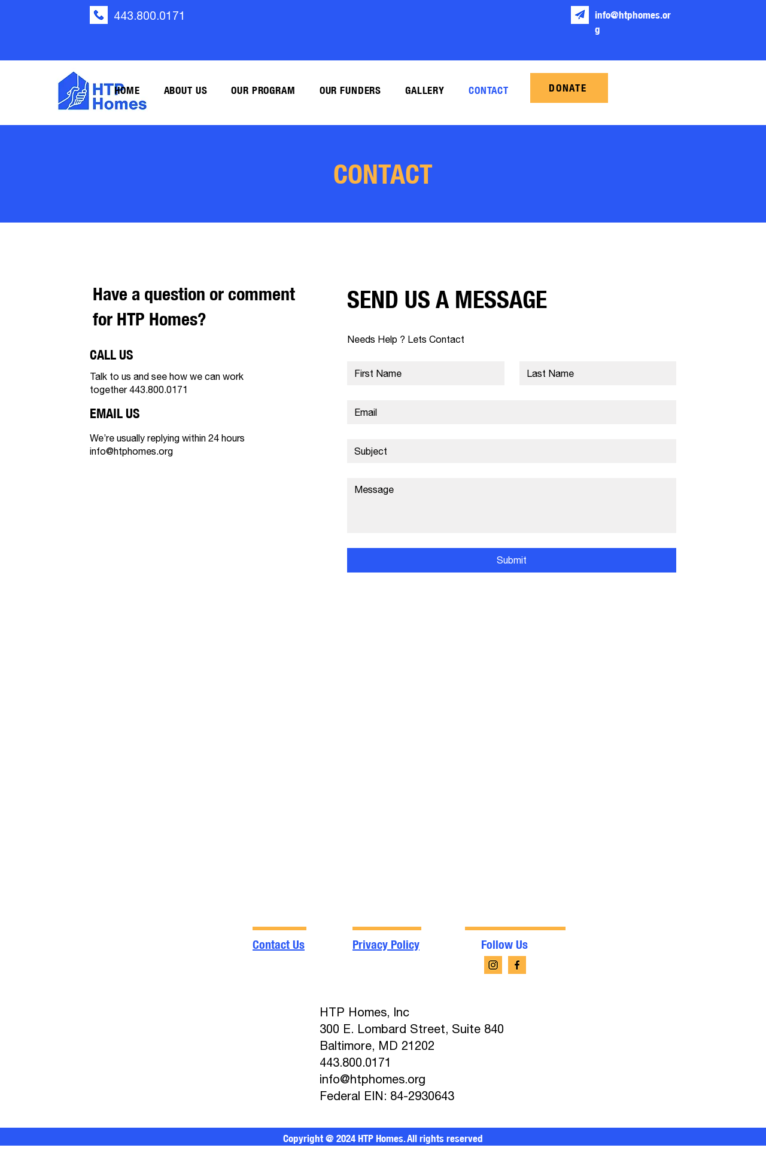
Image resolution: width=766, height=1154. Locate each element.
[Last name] (594, 373)
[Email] (508, 412)
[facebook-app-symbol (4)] (517, 965)
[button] (186, 90)
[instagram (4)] (493, 965)
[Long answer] (511, 505)
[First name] (422, 373)
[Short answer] (508, 451)
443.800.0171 (150, 15)
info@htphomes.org (131, 451)
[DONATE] (569, 88)
